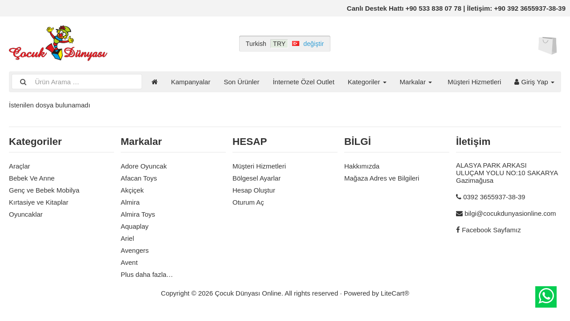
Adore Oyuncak (144, 166)
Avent (129, 262)
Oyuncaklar (26, 214)
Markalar (416, 82)
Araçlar (19, 166)
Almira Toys (138, 214)
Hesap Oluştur (253, 190)
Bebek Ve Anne (32, 178)
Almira (130, 202)
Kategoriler (367, 82)
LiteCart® (395, 293)
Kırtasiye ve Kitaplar (38, 202)
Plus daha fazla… (147, 274)
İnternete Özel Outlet (303, 82)
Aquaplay (135, 226)
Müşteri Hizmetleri (474, 82)
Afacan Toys (139, 178)
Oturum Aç (248, 202)
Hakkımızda (361, 166)
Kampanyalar (190, 82)
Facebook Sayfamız (491, 230)
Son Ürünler (241, 82)
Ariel (127, 238)
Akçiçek (132, 190)
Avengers (135, 250)
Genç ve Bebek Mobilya (44, 190)
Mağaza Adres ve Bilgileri (381, 178)
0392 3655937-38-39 (494, 197)
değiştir (313, 43)
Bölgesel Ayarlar (256, 178)
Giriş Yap (534, 82)
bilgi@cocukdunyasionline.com (510, 213)
